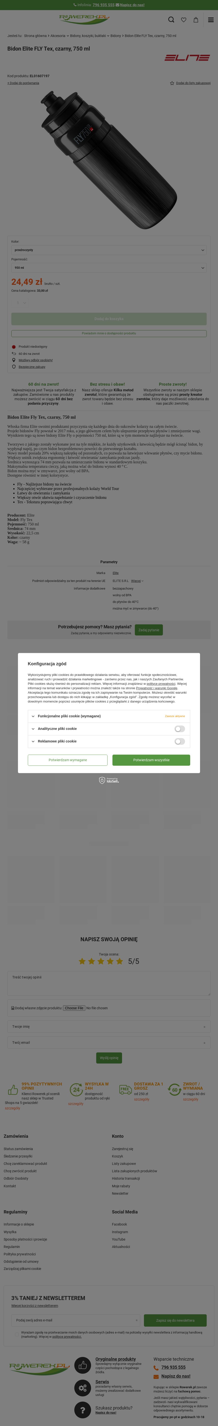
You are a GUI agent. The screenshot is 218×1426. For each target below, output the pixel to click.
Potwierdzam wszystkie (151, 760)
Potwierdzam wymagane (68, 760)
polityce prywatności (161, 684)
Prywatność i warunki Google (156, 688)
